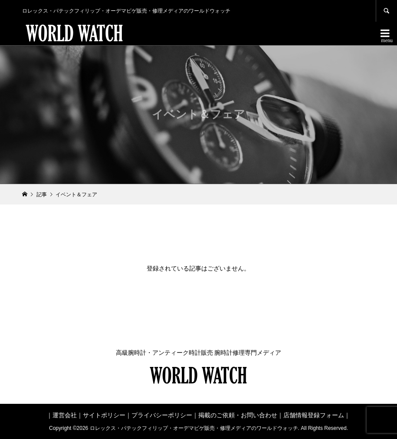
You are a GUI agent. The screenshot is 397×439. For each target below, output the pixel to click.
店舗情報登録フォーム (313, 415)
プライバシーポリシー (161, 415)
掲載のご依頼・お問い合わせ (237, 415)
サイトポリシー (104, 415)
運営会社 (64, 415)
